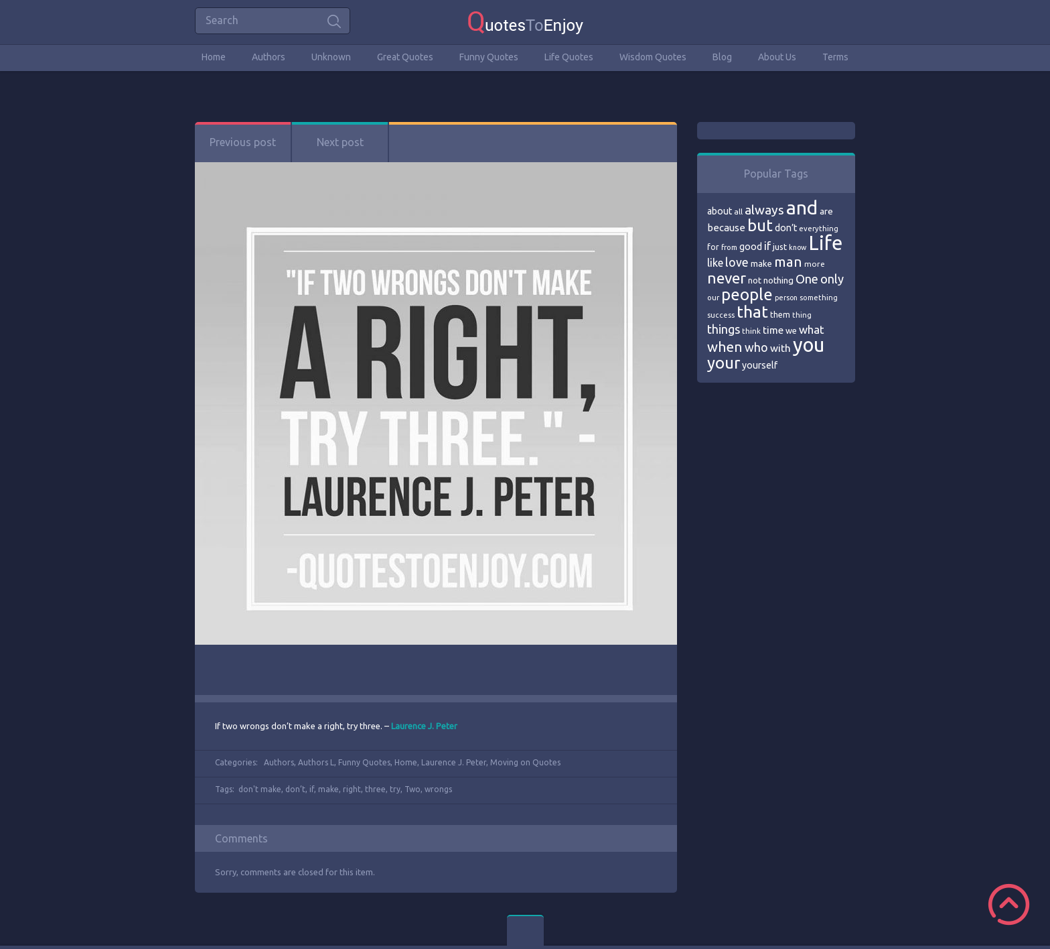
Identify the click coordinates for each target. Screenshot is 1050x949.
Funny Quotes (488, 57)
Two (412, 789)
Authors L (316, 762)
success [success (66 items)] (721, 315)
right (352, 789)
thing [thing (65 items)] (802, 315)
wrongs (438, 789)
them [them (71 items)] (780, 314)
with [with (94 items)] (780, 348)
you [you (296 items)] (808, 345)
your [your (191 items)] (723, 363)
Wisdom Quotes (652, 57)
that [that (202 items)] (752, 311)
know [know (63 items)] (797, 247)
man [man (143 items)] (788, 261)
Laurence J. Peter (453, 762)
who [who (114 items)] (756, 347)
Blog (722, 57)
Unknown (331, 57)
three (375, 789)
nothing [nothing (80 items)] (778, 280)
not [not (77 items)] (754, 280)
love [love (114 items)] (737, 262)
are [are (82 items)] (826, 211)
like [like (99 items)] (715, 263)
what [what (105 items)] (811, 329)
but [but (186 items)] (760, 225)
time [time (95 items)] (773, 330)
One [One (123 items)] (807, 279)
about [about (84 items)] (719, 211)
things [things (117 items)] (723, 329)
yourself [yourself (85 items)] (759, 365)
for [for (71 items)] (713, 247)
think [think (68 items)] (751, 330)
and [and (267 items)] (802, 207)
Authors (268, 57)
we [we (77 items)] (791, 330)
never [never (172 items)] (726, 277)
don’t (295, 789)
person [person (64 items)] (786, 298)
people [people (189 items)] (747, 295)
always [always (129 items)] (764, 209)
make (328, 789)
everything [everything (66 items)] (818, 229)
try (395, 789)
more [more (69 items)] (814, 263)
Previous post (243, 142)
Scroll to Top (1009, 904)
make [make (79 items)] (761, 263)
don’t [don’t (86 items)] (786, 228)
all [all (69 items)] (738, 211)
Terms (835, 57)
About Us (777, 57)
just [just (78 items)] (780, 246)
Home (214, 57)
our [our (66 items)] (713, 298)
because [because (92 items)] (726, 227)
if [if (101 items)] (767, 246)
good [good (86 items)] (750, 246)
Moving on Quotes (525, 762)
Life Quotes (568, 57)
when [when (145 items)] (725, 347)
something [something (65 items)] (819, 298)
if (311, 789)
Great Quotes (405, 57)
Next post (340, 142)
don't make (259, 789)
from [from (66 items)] (729, 247)
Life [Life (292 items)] (825, 243)
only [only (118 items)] (832, 279)
